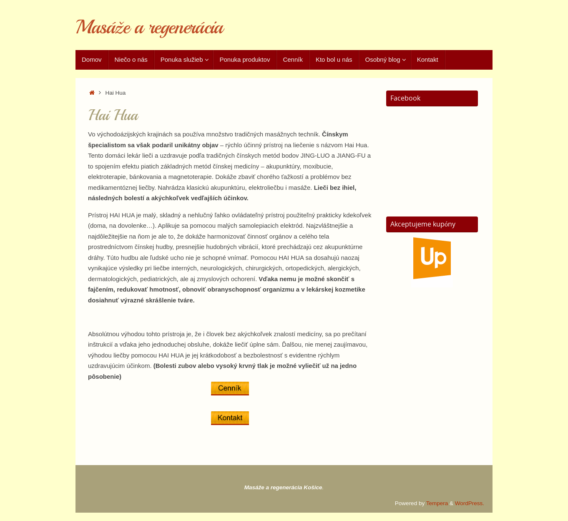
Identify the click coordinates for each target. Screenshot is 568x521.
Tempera (437, 503)
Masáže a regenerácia (148, 27)
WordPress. (469, 503)
